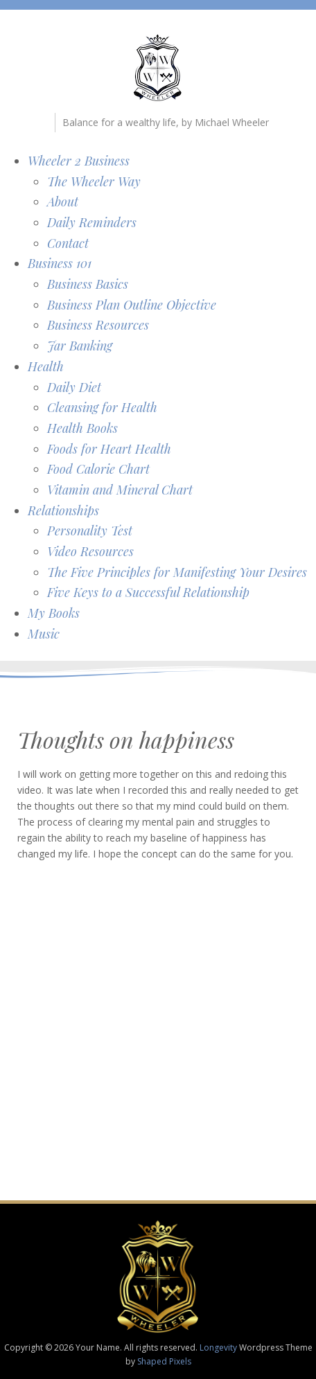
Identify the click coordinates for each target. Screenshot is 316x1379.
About (62, 201)
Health (46, 366)
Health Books (82, 428)
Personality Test (89, 530)
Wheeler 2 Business (79, 160)
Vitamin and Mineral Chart (120, 489)
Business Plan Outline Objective (131, 304)
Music (44, 633)
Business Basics (87, 284)
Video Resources (90, 551)
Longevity (218, 1347)
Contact (68, 243)
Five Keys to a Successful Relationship (148, 592)
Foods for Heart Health (109, 449)
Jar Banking (79, 345)
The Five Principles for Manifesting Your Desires (177, 572)
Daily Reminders (92, 222)
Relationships (63, 510)
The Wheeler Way (94, 181)
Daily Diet (74, 387)
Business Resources (98, 325)
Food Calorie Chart (98, 469)
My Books (54, 613)
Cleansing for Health (102, 407)
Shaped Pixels (164, 1361)
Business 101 (59, 263)
